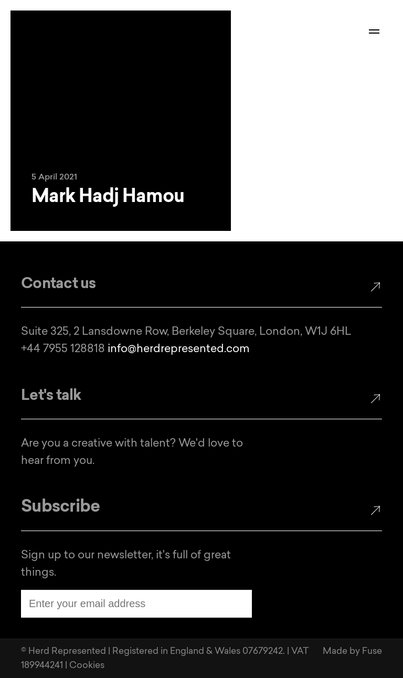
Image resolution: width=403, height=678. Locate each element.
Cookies (86, 665)
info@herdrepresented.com (179, 349)
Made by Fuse (352, 651)
